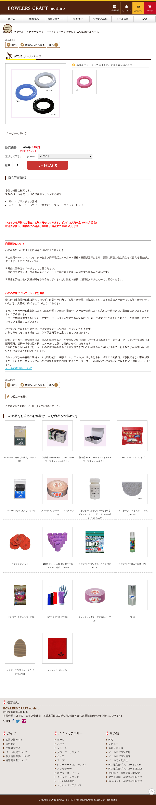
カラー (31, 156)
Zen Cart (100, 800)
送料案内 (78, 18)
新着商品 (34, 18)
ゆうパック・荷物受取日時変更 (125, 781)
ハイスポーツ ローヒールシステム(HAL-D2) (132, 512)
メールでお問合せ (118, 760)
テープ (60, 760)
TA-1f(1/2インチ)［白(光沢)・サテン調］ (20, 459)
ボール (60, 739)
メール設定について (17, 752)
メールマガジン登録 (119, 752)
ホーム (11, 18)
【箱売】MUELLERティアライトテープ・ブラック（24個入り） (57, 459)
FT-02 (132, 617)
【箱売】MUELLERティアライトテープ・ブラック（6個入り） (95, 459)
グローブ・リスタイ (68, 752)
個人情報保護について (18, 756)
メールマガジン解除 (119, 756)
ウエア (60, 756)
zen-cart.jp (112, 800)
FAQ (144, 18)
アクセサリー (64, 768)
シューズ (62, 748)
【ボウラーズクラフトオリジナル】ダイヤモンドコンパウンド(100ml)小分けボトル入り (95, 514)
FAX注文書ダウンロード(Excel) (125, 768)
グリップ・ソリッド (68, 777)
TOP (151, 791)
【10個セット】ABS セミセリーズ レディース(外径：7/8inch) (58, 566)
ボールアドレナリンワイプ (132, 457)
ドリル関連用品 (65, 781)
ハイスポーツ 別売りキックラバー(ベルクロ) (20, 672)
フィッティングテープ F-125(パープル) (94, 619)
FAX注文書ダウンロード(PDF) (125, 764)
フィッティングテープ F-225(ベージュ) (57, 512)
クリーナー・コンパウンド (71, 764)
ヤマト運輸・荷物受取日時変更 (125, 777)
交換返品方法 (100, 18)
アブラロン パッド (20, 564)
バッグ (60, 743)
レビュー (113, 743)
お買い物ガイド (56, 18)
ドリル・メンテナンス (69, 785)
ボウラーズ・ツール (68, 773)
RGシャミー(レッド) (57, 670)
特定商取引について (17, 760)
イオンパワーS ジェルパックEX (20, 617)
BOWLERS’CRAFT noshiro (70, 800)
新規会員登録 (115, 748)
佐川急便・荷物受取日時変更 (124, 773)
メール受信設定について (18, 368)
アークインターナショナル (58, 31)
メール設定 (122, 18)
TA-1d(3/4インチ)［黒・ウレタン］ (20, 511)
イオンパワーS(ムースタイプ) (132, 564)
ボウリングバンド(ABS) (57, 617)
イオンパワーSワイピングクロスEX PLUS (95, 566)
